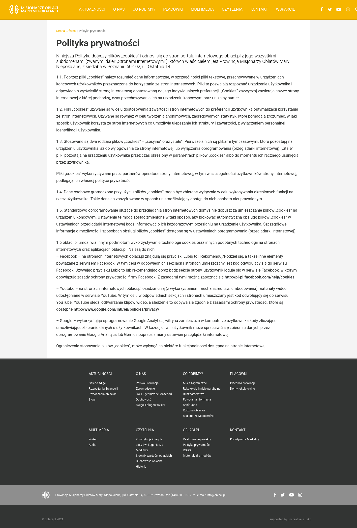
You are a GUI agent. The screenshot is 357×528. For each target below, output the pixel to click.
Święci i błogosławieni (150, 405)
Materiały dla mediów (197, 455)
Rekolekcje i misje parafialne (201, 388)
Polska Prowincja (147, 383)
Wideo (93, 439)
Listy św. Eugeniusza (149, 445)
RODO (187, 450)
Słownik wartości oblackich (154, 455)
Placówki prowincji (242, 383)
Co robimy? (144, 9)
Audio (92, 445)
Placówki (173, 9)
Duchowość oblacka (149, 461)
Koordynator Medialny (244, 439)
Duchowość (143, 399)
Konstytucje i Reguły (149, 439)
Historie (141, 466)
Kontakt (259, 9)
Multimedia (202, 9)
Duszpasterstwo (193, 394)
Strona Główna (66, 31)
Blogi (92, 399)
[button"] (274, 495)
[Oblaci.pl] (33, 9)
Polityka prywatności (196, 445)
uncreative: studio (299, 519)
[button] (320, 9)
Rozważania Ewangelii (103, 388)
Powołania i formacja (197, 399)
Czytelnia (232, 9)
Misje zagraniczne (195, 383)
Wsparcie (285, 9)
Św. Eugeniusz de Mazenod (154, 394)
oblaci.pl (191, 430)
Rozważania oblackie (103, 394)
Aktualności (92, 9)
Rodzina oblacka (194, 410)
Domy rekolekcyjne (242, 388)
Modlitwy (142, 450)
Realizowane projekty (197, 439)
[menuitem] (92, 9)
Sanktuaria (190, 405)
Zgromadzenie (145, 388)
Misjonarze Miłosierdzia (198, 416)
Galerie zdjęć (97, 383)
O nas (118, 9)
